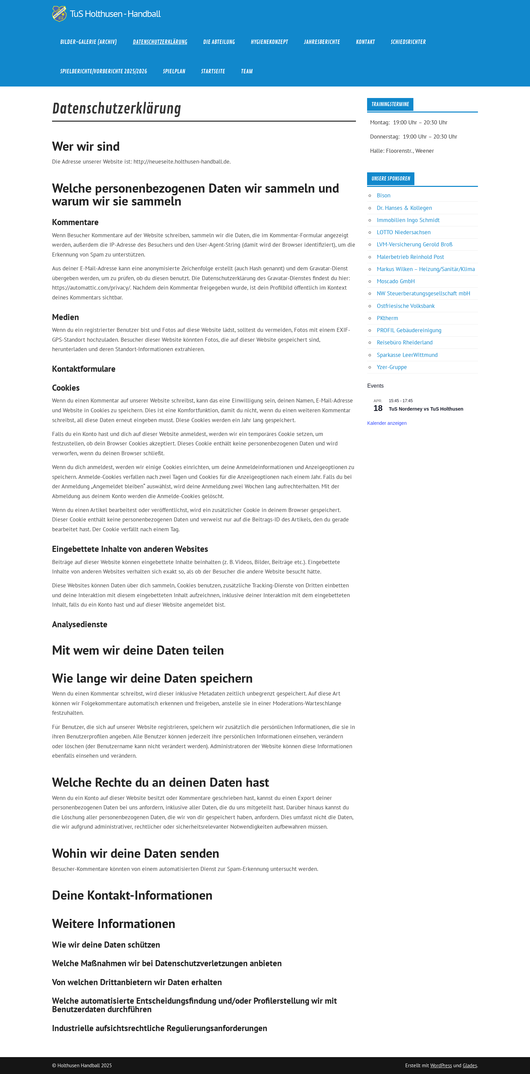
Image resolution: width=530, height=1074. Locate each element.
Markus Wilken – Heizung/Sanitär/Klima (426, 269)
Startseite (213, 71)
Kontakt (365, 42)
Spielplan (174, 71)
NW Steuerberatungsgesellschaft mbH (423, 293)
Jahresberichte (322, 42)
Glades (470, 1065)
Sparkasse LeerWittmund (407, 355)
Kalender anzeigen (387, 423)
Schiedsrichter (408, 42)
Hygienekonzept (269, 42)
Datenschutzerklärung (160, 42)
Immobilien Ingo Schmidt (408, 220)
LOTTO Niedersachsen (404, 232)
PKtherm (387, 318)
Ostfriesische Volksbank (406, 306)
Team (246, 71)
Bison (383, 195)
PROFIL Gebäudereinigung (409, 330)
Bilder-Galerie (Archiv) (88, 42)
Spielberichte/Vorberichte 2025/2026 (103, 71)
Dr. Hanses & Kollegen (404, 208)
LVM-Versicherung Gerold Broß (415, 244)
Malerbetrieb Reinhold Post (410, 257)
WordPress (441, 1065)
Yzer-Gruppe (392, 367)
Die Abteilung (219, 42)
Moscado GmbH (396, 281)
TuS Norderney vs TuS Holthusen (426, 409)
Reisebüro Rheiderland (405, 342)
